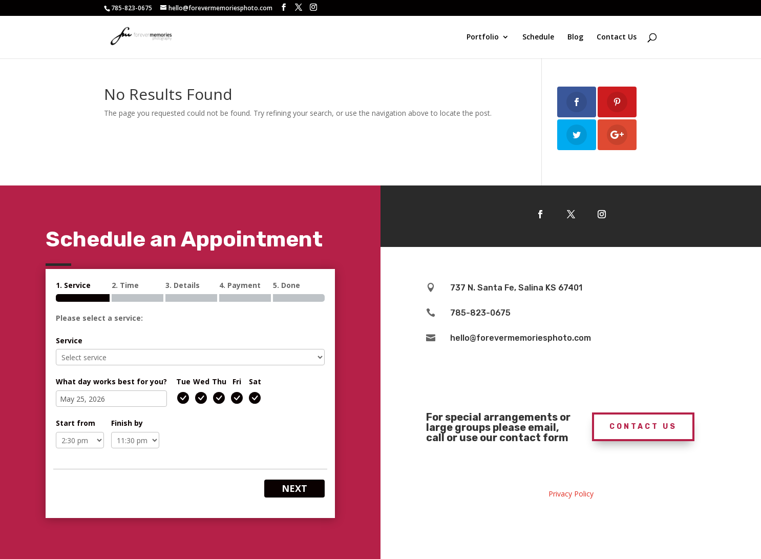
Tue (183, 381)
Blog (575, 37)
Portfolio (483, 37)
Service (69, 340)
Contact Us (617, 37)
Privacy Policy (571, 494)
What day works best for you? (111, 381)
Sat (255, 381)
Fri (236, 381)
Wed (201, 381)
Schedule (538, 37)
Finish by (127, 423)
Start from (75, 423)
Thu (219, 381)
